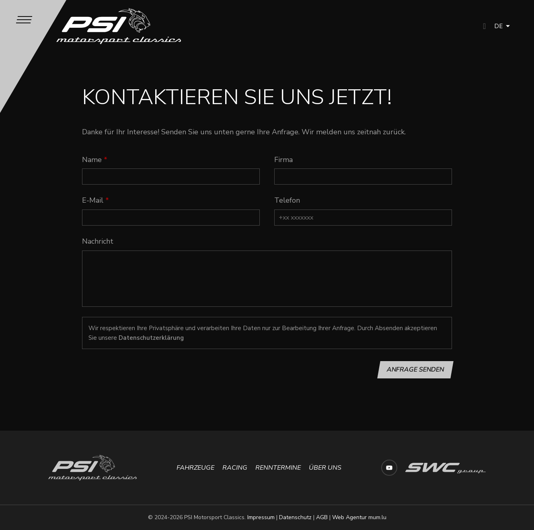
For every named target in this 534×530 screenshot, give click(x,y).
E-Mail (92, 200)
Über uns (325, 467)
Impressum (261, 517)
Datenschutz (295, 517)
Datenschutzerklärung (151, 338)
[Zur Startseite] (119, 26)
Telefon (287, 200)
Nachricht (97, 241)
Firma (283, 159)
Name (92, 159)
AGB (322, 517)
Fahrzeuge (195, 467)
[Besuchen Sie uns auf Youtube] (389, 468)
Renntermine (278, 467)
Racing (234, 467)
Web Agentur (349, 517)
